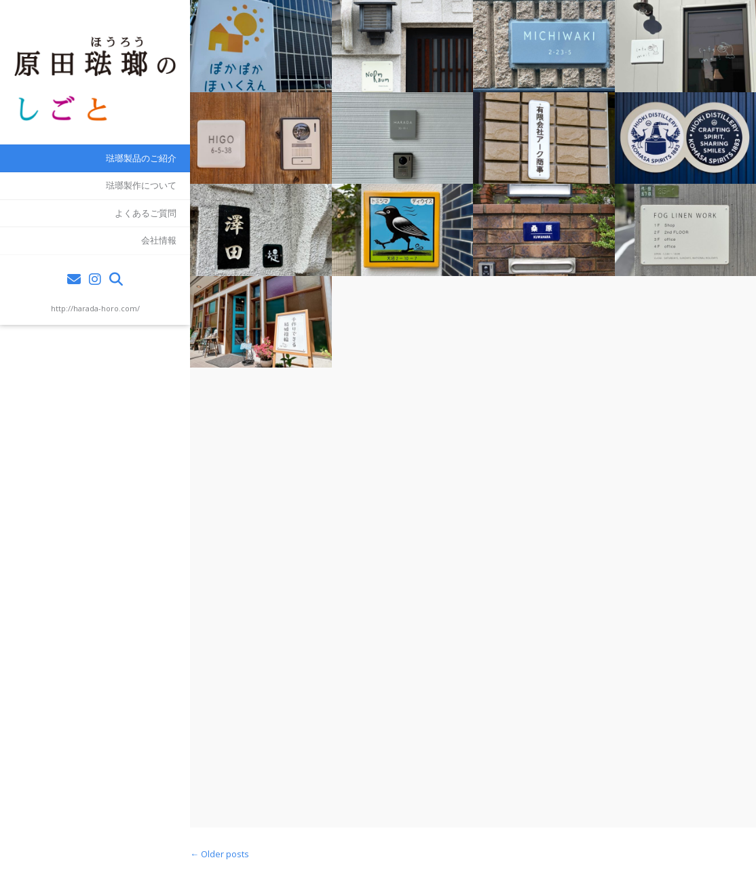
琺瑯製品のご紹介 (141, 158)
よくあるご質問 (145, 213)
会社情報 (158, 240)
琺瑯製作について (141, 185)
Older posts (219, 854)
